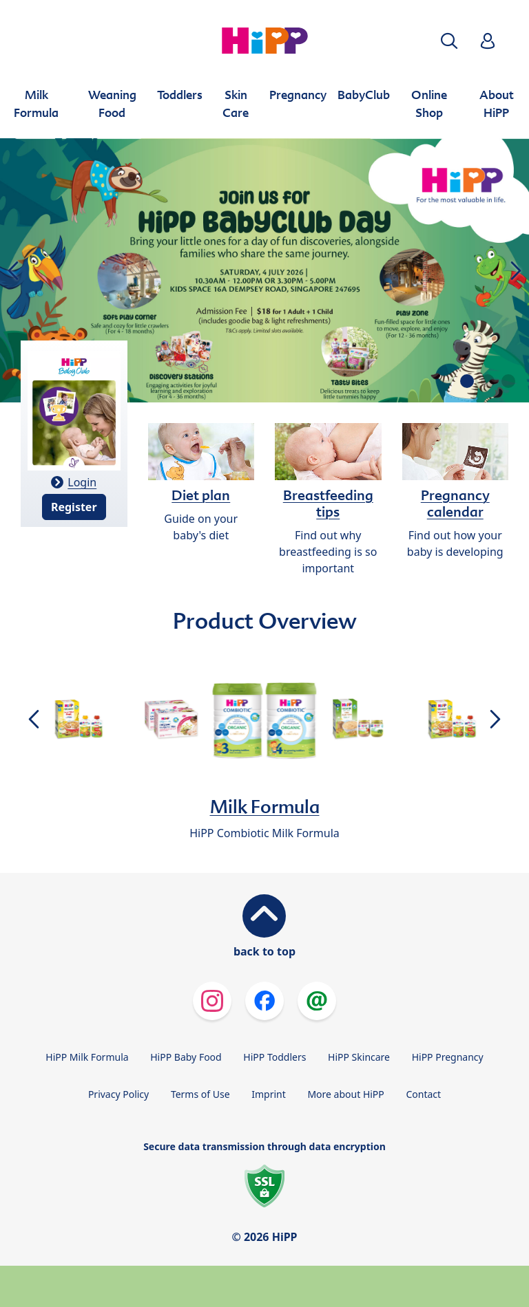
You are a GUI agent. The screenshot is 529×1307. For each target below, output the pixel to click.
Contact (423, 1094)
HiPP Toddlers (274, 1056)
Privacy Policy (118, 1094)
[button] (449, 41)
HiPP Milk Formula (86, 1056)
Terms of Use (200, 1094)
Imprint (268, 1094)
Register (74, 507)
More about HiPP (345, 1094)
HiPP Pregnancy (448, 1056)
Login (82, 482)
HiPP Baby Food (185, 1056)
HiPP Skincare (359, 1056)
